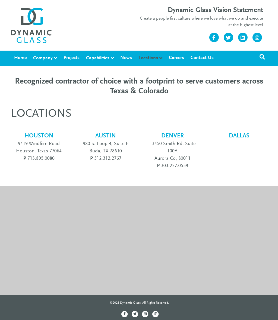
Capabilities (97, 58)
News (126, 58)
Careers (176, 58)
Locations (148, 58)
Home (20, 58)
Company (43, 58)
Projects (72, 58)
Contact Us (202, 58)
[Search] (262, 57)
